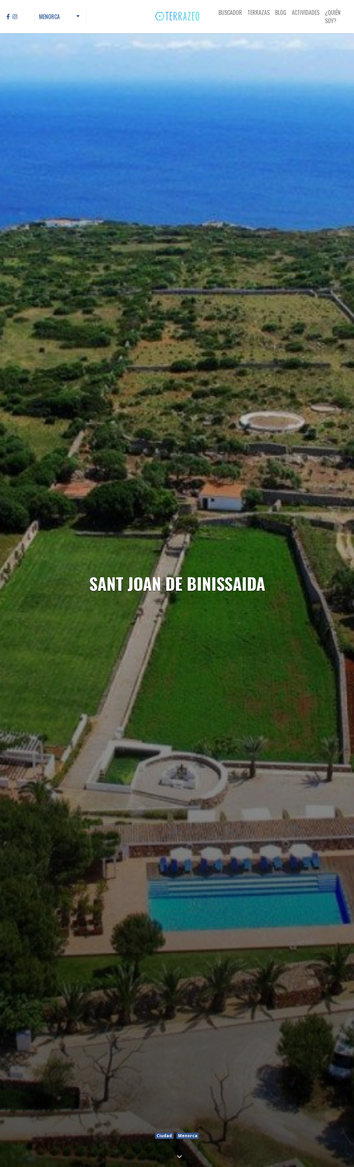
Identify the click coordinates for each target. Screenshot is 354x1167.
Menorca (187, 1136)
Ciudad (164, 1136)
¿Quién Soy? (333, 16)
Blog (280, 12)
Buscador (230, 12)
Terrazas (259, 12)
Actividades (305, 12)
